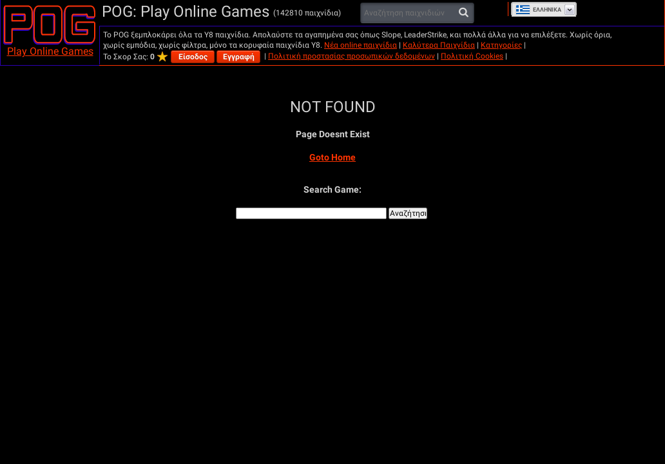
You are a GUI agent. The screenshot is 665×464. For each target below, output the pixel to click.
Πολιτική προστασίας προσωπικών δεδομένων (351, 56)
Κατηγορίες (501, 45)
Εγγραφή (239, 56)
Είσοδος (192, 56)
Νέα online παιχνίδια (360, 45)
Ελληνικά (538, 10)
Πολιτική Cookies (472, 56)
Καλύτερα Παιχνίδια (439, 45)
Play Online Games (50, 51)
